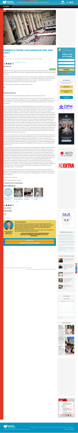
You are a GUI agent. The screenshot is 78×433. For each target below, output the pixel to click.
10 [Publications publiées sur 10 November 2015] (61, 308)
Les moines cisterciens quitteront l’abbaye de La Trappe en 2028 (68, 280)
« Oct (59, 317)
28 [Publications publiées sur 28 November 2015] (70, 312)
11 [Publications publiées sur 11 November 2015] (64, 308)
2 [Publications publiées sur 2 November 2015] (59, 306)
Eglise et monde (34, 2)
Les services (48, 427)
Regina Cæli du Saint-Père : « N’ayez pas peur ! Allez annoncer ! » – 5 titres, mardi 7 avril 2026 (66, 249)
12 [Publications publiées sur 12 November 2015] (66, 308)
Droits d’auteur (63, 427)
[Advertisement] (29, 256)
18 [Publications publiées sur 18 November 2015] (64, 310)
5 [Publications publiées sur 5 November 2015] (66, 306)
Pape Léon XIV (20, 2)
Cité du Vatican (27, 2)
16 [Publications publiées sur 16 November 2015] (59, 310)
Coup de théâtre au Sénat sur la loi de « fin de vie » (68, 286)
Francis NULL (18, 62)
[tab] (62, 400)
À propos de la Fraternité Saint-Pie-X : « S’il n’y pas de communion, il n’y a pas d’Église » (68, 267)
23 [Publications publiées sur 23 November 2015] (59, 312)
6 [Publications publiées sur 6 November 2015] (68, 306)
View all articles (7, 218)
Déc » (62, 317)
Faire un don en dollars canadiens (30, 243)
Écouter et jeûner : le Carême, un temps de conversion (68, 273)
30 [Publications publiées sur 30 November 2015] (59, 315)
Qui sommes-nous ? (34, 427)
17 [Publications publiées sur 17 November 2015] (61, 310)
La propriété (42, 427)
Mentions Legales (55, 427)
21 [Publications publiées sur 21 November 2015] (70, 310)
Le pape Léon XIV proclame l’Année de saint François (68, 260)
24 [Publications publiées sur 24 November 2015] (61, 312)
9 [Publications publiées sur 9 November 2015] (59, 308)
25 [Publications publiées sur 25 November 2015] (64, 312)
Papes (4, 11)
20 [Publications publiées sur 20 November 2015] (68, 310)
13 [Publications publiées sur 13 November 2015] (68, 308)
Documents (40, 2)
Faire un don (46, 2)
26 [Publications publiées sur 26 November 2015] (66, 312)
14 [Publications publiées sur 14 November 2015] (70, 308)
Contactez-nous (70, 427)
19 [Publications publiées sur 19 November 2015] (66, 310)
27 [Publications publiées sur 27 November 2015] (68, 312)
